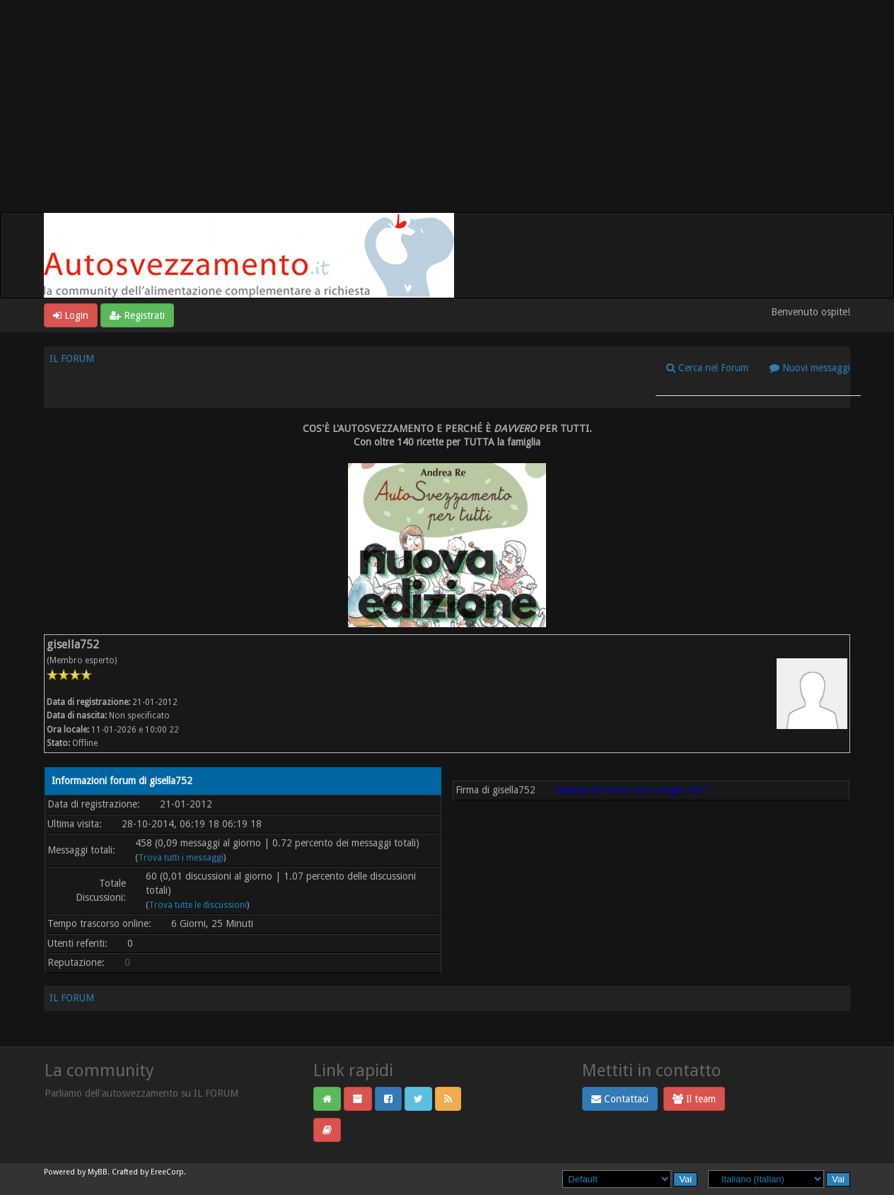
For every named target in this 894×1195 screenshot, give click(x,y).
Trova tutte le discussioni (198, 905)
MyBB (98, 1172)
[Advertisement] (447, 106)
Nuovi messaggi (810, 367)
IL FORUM (72, 358)
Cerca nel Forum (707, 367)
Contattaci (620, 1098)
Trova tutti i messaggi (181, 858)
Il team (694, 1098)
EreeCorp (167, 1172)
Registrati (137, 315)
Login (70, 315)
